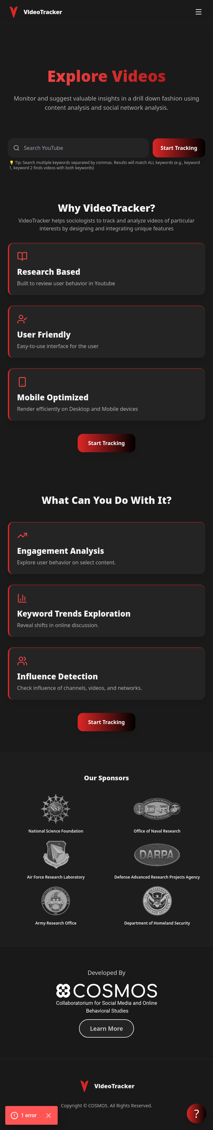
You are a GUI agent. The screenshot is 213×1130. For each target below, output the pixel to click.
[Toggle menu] (198, 11)
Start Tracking (179, 148)
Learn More (106, 1028)
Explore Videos (106, 76)
